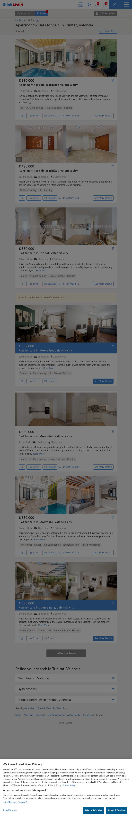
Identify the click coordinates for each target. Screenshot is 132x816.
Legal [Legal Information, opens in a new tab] (72, 785)
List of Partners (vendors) (15, 802)
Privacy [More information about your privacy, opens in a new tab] (66, 785)
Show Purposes (10, 810)
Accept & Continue (116, 810)
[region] (66, 787)
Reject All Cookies (93, 810)
